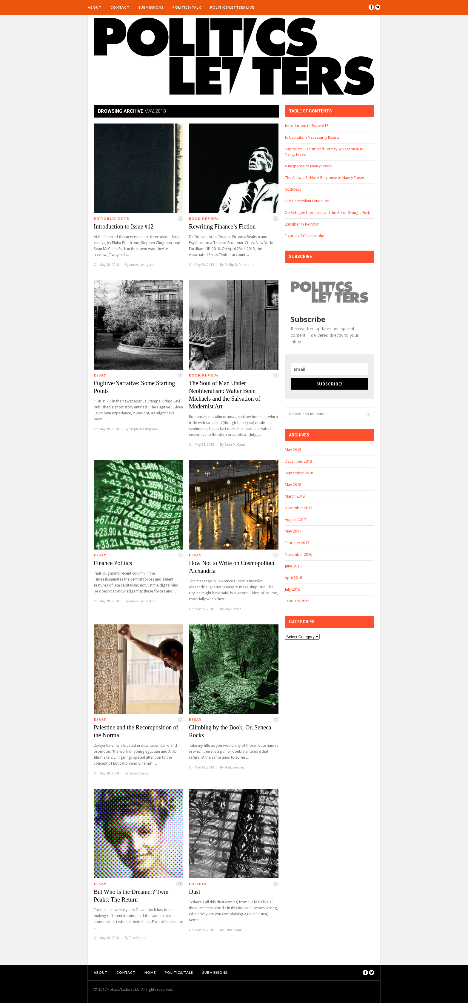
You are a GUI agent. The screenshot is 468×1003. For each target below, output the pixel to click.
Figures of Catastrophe (304, 236)
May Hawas (232, 609)
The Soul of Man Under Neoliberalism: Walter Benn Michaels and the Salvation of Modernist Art (224, 395)
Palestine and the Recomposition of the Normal (136, 731)
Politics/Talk (187, 7)
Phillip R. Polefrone (238, 265)
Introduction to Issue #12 (124, 226)
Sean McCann (234, 445)
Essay (100, 375)
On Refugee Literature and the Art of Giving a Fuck (327, 212)
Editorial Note (111, 219)
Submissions (151, 7)
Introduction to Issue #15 (306, 126)
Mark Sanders (234, 767)
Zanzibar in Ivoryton (302, 224)
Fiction (197, 884)
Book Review (204, 219)
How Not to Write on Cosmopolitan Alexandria (231, 567)
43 (179, 883)
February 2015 (297, 601)
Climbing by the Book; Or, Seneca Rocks (230, 731)
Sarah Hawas (139, 773)
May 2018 (293, 484)
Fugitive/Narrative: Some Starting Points (134, 387)
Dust (194, 891)
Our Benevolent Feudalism (307, 201)
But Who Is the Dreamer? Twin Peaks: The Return (131, 895)
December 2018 (298, 461)
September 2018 (299, 473)
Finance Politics (113, 563)
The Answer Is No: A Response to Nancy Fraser (324, 177)
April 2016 (293, 577)
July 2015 (292, 589)
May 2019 (293, 450)
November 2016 (298, 554)
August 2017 (295, 519)
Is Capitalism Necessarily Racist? (312, 137)
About (94, 7)
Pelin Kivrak (232, 930)
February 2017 (297, 543)
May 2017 (293, 531)
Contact (120, 7)
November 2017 (298, 508)
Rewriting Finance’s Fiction (222, 226)
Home (150, 972)
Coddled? (293, 189)
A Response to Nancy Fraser (308, 166)
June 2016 (293, 566)
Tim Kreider (138, 938)
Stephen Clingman (143, 429)
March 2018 (295, 496)
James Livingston (142, 265)
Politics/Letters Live (232, 7)
